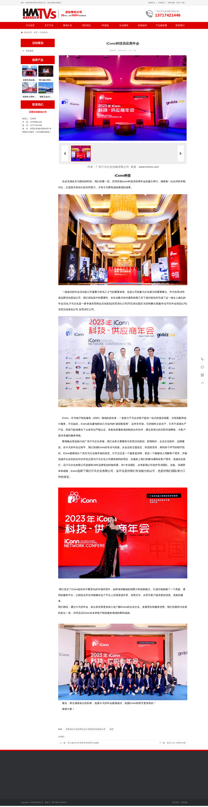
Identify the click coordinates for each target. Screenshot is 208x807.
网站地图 (171, 3)
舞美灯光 (67, 25)
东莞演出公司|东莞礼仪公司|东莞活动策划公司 (86, 729)
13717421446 (202, 359)
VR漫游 (105, 25)
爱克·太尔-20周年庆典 (176, 743)
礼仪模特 (123, 25)
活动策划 (44, 32)
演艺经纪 (86, 25)
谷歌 (183, 3)
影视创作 (142, 25)
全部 (111, 729)
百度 (178, 3)
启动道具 (29, 51)
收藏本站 (151, 3)
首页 (36, 32)
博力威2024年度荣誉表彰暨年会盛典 (83, 743)
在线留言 (161, 3)
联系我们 (180, 25)
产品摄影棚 (161, 25)
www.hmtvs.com (149, 166)
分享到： (62, 737)
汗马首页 (30, 25)
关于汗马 (48, 25)
